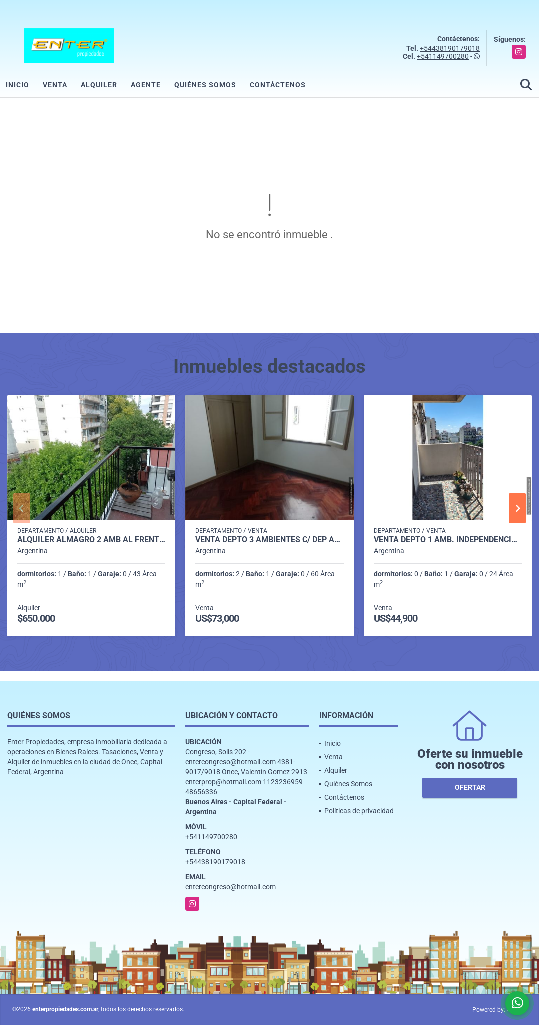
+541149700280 (443, 56)
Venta (55, 85)
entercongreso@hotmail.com (230, 887)
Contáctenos (278, 85)
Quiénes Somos (205, 85)
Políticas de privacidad (359, 811)
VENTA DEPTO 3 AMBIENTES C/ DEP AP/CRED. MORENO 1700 (269, 540)
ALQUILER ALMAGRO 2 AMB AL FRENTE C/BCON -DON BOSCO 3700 (91, 540)
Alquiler (99, 85)
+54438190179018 (450, 48)
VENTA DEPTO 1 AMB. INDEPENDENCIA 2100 (448, 540)
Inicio (17, 85)
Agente (146, 85)
